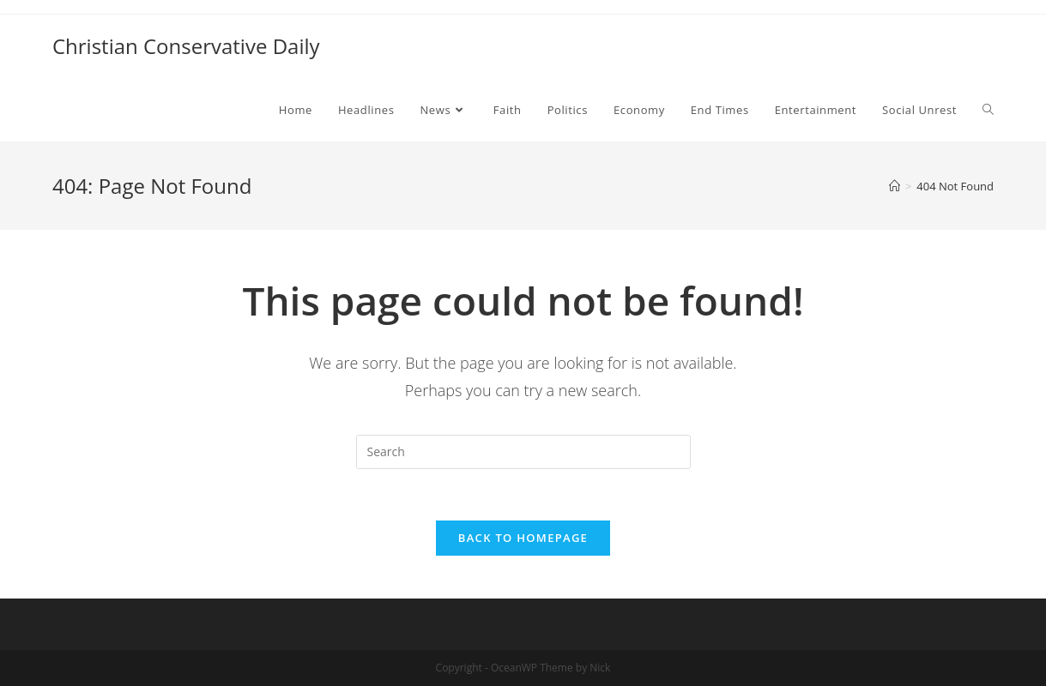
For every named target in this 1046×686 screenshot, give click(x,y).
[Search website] (988, 109)
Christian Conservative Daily (186, 46)
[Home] (894, 186)
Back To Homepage (523, 537)
